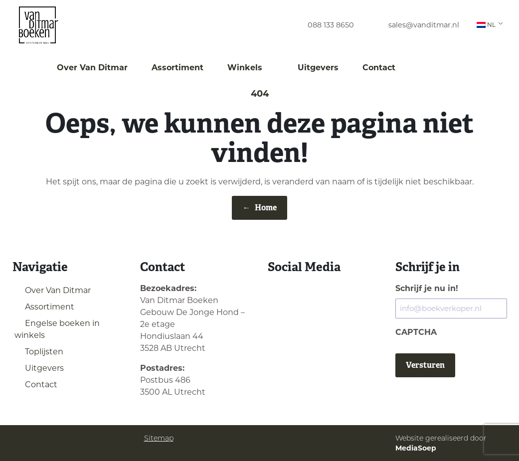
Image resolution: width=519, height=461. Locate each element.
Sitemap (158, 438)
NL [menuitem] (486, 24)
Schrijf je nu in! (426, 288)
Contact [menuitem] (378, 67)
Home (260, 208)
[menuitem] (321, 25)
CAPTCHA (416, 332)
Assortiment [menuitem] (177, 67)
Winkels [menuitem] (250, 67)
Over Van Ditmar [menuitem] (92, 67)
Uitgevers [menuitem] (318, 67)
